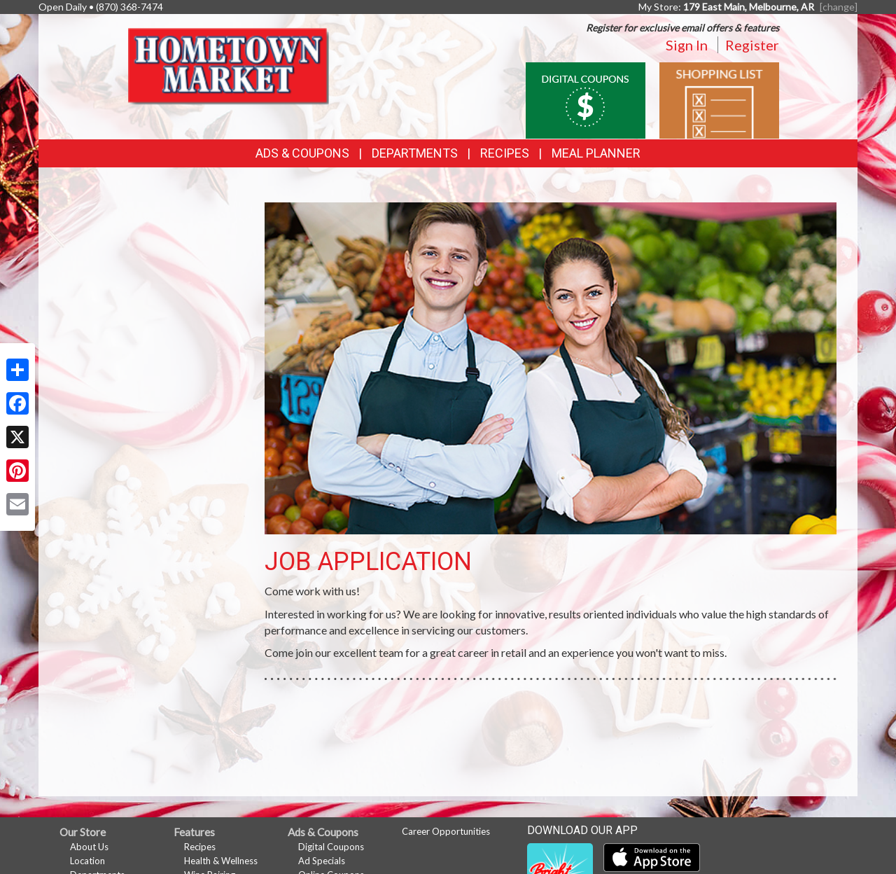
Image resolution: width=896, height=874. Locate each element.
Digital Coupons (331, 846)
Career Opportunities (446, 831)
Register (752, 44)
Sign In (687, 44)
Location (87, 860)
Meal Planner (596, 153)
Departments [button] (415, 153)
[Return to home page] (231, 67)
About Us (89, 846)
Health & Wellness (221, 860)
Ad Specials (321, 860)
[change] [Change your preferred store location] (839, 7)
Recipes (504, 153)
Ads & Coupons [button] (302, 153)
